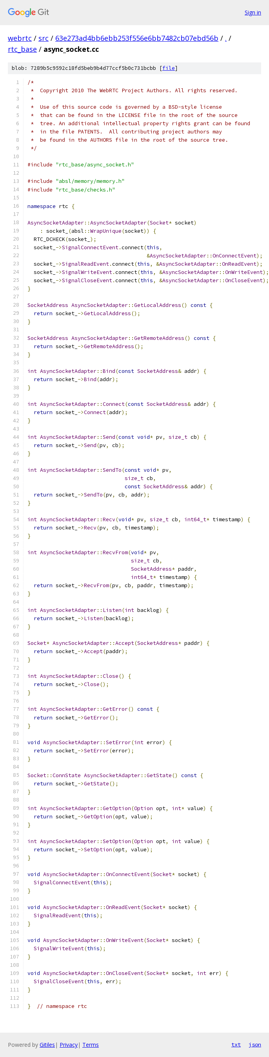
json (255, 1044)
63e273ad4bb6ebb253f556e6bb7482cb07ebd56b (136, 38)
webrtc (20, 38)
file (168, 68)
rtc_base (22, 49)
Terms (90, 1044)
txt (236, 1044)
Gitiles (47, 1044)
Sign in (253, 12)
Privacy (69, 1044)
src (43, 38)
